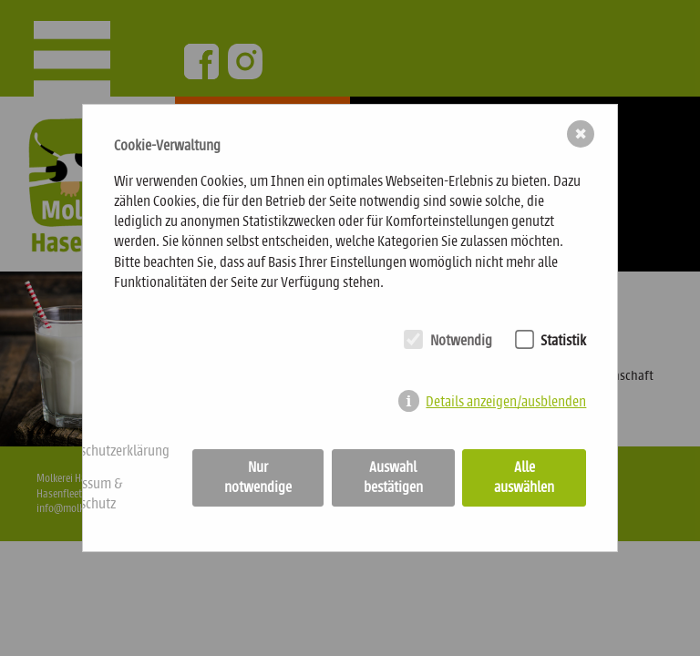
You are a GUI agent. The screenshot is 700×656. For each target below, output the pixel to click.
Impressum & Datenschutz (84, 493)
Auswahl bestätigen (393, 477)
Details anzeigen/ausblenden (506, 401)
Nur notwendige (258, 477)
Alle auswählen (524, 477)
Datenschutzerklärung (108, 450)
